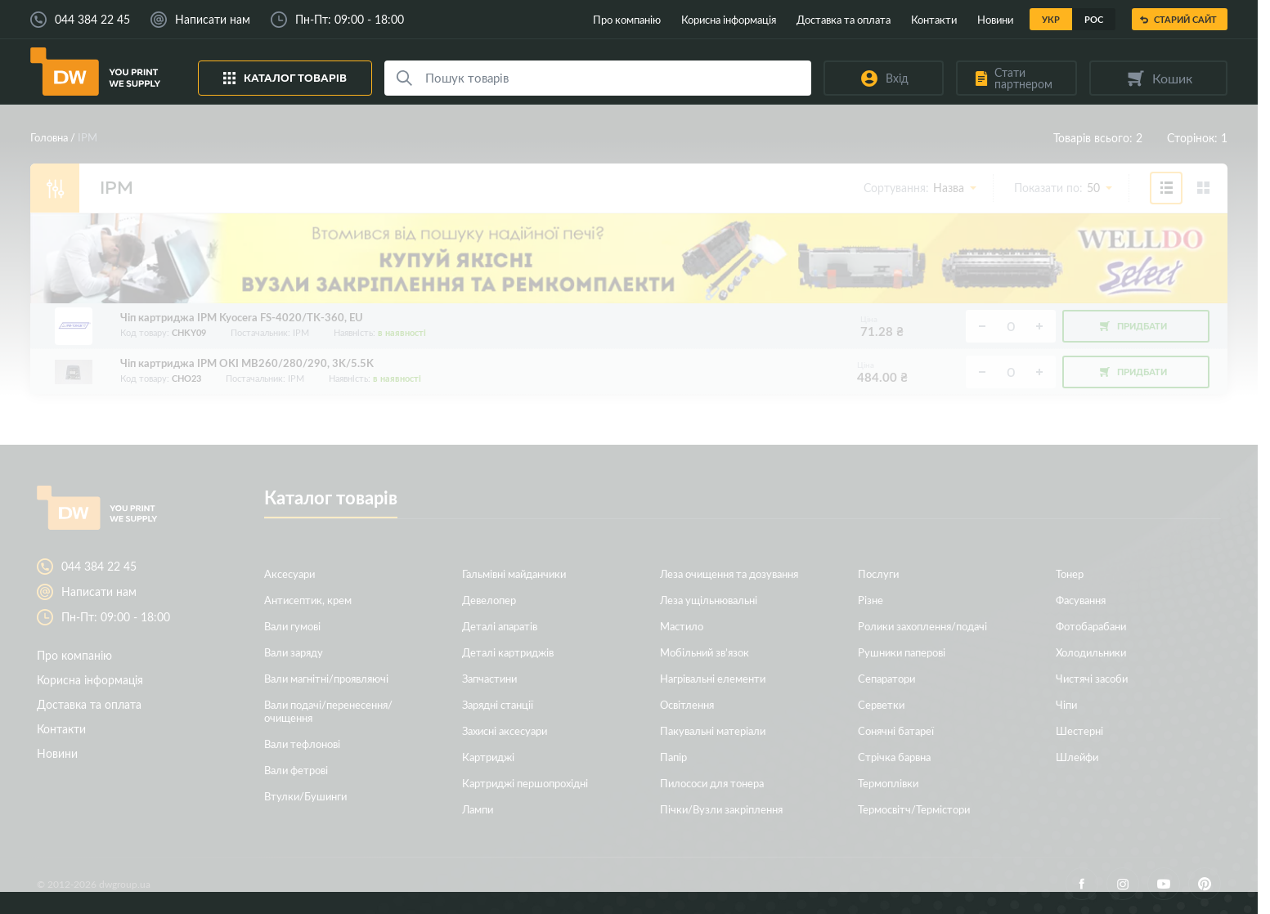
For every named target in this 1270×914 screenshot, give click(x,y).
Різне (870, 600)
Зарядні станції (497, 704)
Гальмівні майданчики (514, 573)
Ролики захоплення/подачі (922, 626)
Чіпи (1066, 704)
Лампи (477, 809)
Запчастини (489, 678)
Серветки (881, 704)
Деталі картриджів (508, 652)
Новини (995, 19)
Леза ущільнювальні (708, 600)
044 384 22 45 (92, 19)
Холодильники (1091, 652)
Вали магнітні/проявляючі (326, 678)
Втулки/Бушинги (305, 796)
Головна (49, 137)
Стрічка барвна (894, 757)
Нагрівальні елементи (712, 678)
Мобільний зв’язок (704, 652)
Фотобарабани (1091, 626)
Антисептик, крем (308, 600)
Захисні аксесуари (504, 730)
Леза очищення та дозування (729, 573)
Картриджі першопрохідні (525, 783)
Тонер (1070, 573)
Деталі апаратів (499, 626)
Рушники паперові (901, 652)
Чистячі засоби (1092, 678)
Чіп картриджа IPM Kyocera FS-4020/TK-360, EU (241, 318)
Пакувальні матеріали (712, 730)
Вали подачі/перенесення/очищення (328, 710)
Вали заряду (293, 652)
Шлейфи (1077, 757)
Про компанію (627, 19)
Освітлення (687, 704)
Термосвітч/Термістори (914, 809)
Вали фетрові (296, 770)
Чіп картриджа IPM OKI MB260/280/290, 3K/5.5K (247, 363)
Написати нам (212, 19)
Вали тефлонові (302, 743)
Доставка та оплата (844, 19)
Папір (673, 757)
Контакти (934, 19)
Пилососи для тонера (712, 783)
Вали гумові (292, 626)
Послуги (878, 573)
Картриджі (488, 757)
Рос (1093, 19)
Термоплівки (888, 783)
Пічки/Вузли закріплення (721, 809)
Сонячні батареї (896, 730)
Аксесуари (289, 573)
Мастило (681, 626)
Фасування (1081, 600)
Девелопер (489, 600)
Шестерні (1079, 730)
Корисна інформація (728, 19)
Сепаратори (886, 678)
